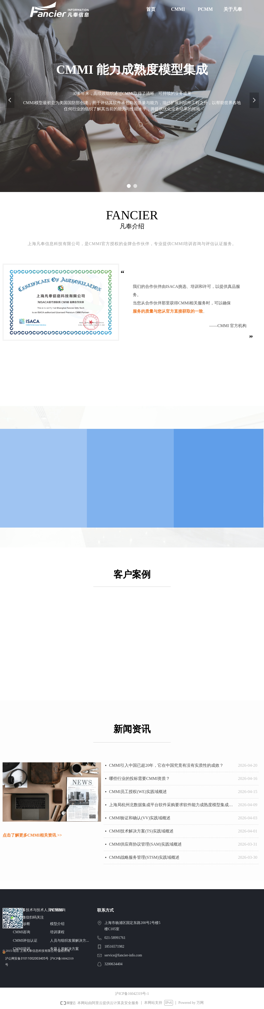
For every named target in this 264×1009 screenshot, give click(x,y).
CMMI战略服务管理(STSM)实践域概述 (144, 857)
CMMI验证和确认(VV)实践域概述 (139, 818)
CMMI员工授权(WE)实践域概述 (138, 791)
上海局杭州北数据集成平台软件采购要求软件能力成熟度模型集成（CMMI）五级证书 (172, 805)
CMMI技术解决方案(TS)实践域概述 (141, 831)
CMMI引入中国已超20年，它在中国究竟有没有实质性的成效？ (166, 765)
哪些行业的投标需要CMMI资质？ (139, 778)
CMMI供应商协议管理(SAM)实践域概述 (145, 844)
